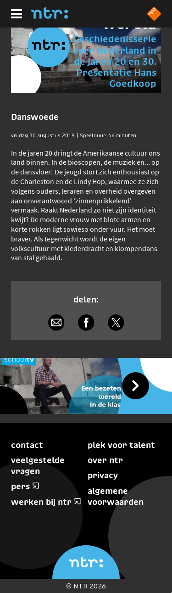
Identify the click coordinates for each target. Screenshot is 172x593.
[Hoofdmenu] (16, 14)
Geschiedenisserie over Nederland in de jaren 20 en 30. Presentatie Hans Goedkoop (114, 61)
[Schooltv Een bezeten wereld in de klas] (86, 386)
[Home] (49, 16)
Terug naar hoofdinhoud (171, 592)
